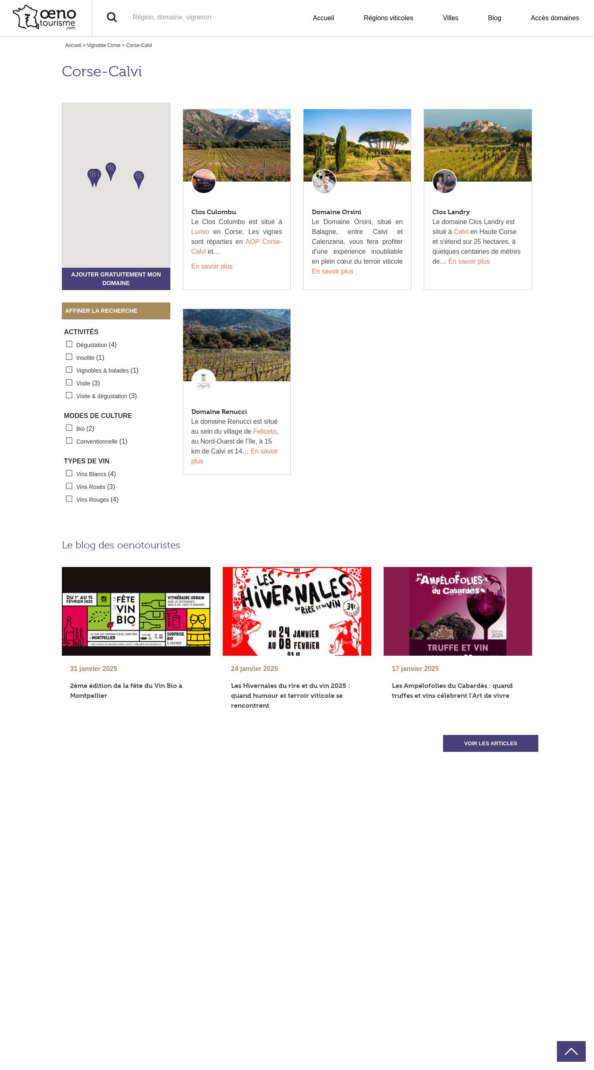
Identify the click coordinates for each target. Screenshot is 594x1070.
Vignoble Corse (103, 45)
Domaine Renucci (219, 412)
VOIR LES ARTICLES (490, 743)
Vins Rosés (90, 486)
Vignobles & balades (102, 370)
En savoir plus (212, 266)
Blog (494, 17)
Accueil (323, 17)
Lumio (200, 231)
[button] (111, 172)
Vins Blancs (91, 473)
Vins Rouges (92, 499)
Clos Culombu (213, 212)
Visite (83, 383)
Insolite (85, 357)
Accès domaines (555, 17)
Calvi (461, 231)
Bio (80, 428)
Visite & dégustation (101, 395)
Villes (450, 17)
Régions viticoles (388, 17)
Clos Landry (451, 212)
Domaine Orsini (336, 212)
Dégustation (91, 344)
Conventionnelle (96, 441)
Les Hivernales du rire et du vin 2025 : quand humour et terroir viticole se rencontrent (290, 695)
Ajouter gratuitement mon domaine (116, 278)
